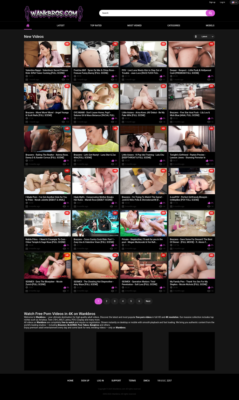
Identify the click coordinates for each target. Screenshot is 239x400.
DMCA (147, 380)
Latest (61, 25)
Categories (173, 25)
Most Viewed (134, 25)
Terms (132, 380)
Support (116, 380)
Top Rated (96, 25)
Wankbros (116, 394)
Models (210, 25)
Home (28, 26)
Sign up (212, 2)
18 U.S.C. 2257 (164, 380)
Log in (222, 2)
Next (148, 301)
